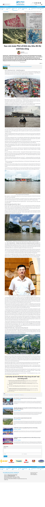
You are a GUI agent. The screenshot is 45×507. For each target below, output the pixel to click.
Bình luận (5, 456)
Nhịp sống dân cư (33, 9)
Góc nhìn (29, 9)
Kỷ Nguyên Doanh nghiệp (24, 9)
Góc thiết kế (19, 9)
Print (41, 63)
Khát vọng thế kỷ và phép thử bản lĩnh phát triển (23, 418)
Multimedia (38, 8)
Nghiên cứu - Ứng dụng (14, 9)
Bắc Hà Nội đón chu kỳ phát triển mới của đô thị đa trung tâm (25, 398)
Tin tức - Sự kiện (3, 9)
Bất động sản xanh (8, 9)
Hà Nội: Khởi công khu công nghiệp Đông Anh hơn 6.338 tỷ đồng (25, 427)
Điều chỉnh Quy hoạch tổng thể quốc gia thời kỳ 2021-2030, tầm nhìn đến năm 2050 (19, 66)
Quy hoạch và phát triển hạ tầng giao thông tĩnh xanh (34, 11)
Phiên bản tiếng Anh (6, 4)
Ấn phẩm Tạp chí (42, 9)
